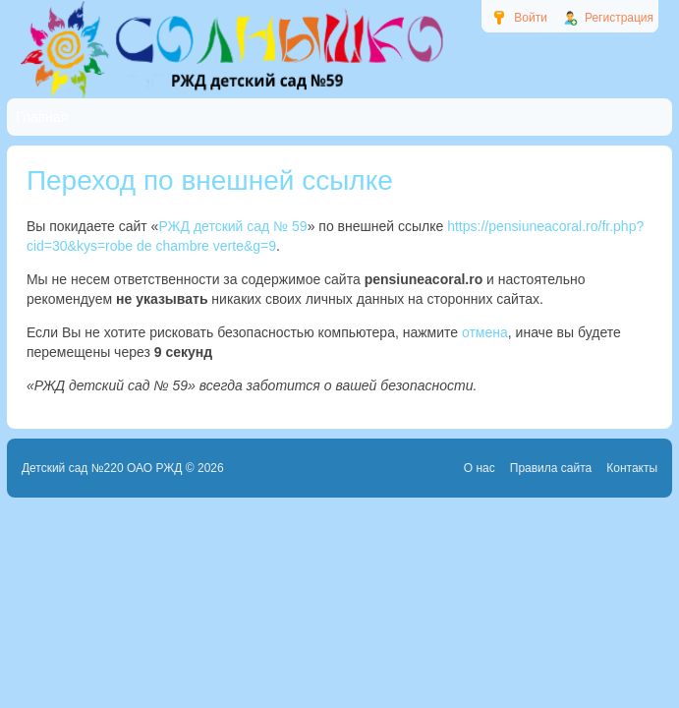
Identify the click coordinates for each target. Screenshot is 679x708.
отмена (485, 332)
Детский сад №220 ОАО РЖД (102, 468)
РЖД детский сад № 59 (232, 226)
